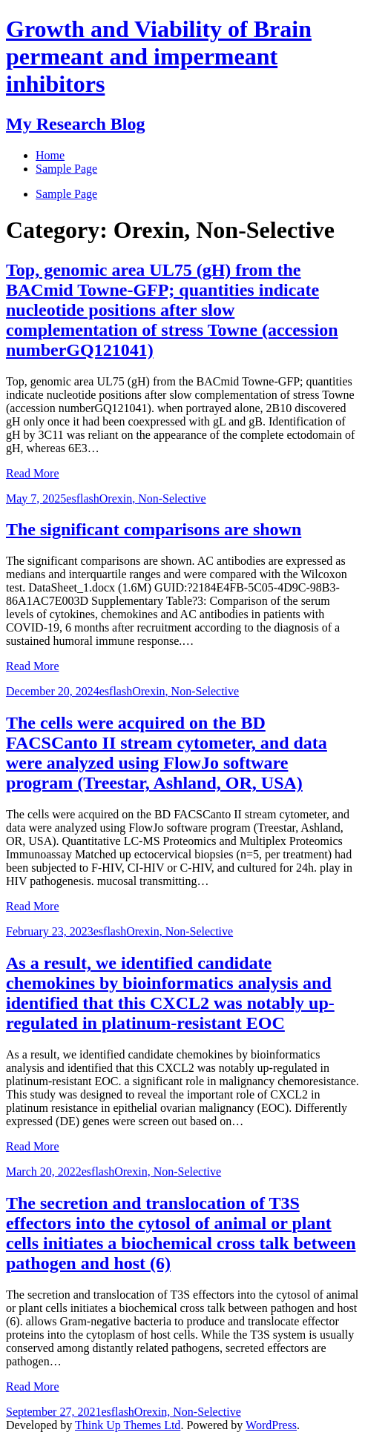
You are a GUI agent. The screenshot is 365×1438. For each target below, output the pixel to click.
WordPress (271, 1425)
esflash (82, 498)
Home (50, 155)
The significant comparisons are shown (153, 529)
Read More (32, 473)
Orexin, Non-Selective (152, 498)
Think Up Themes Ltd (127, 1425)
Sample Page (66, 194)
